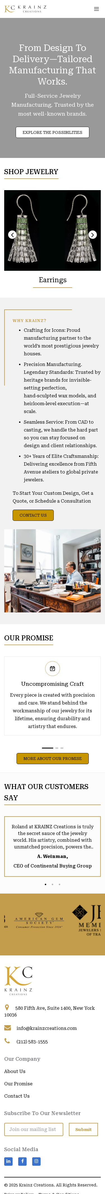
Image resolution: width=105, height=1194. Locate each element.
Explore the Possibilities (52, 132)
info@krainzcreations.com (47, 1028)
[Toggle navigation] (96, 9)
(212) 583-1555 (32, 1041)
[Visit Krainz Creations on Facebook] (22, 1161)
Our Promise (18, 1083)
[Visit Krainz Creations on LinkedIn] (8, 1161)
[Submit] (83, 1129)
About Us (14, 1071)
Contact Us (33, 515)
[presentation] (12, 235)
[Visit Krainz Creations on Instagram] (36, 1161)
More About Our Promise (53, 758)
